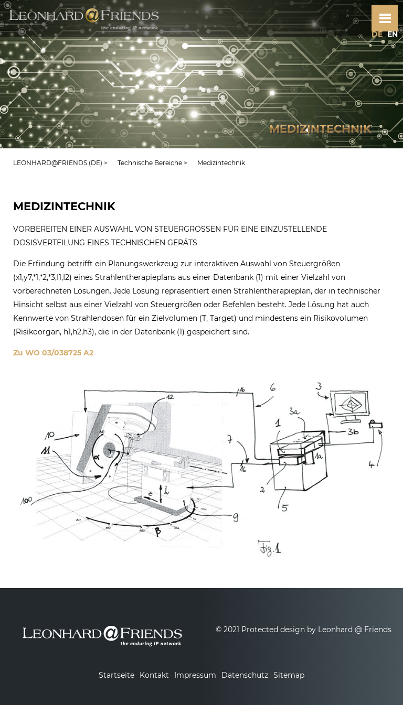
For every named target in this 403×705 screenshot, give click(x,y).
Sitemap (288, 675)
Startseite (116, 675)
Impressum (195, 675)
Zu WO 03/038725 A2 (53, 352)
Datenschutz (244, 675)
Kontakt (154, 675)
